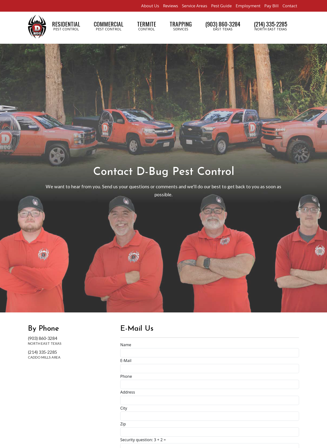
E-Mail (125, 360)
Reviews (170, 6)
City (123, 408)
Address (127, 392)
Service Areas (194, 6)
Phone (126, 376)
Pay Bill (271, 6)
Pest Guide (221, 6)
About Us (150, 6)
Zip (123, 424)
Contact (290, 6)
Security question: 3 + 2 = (143, 439)
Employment (248, 6)
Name (125, 344)
